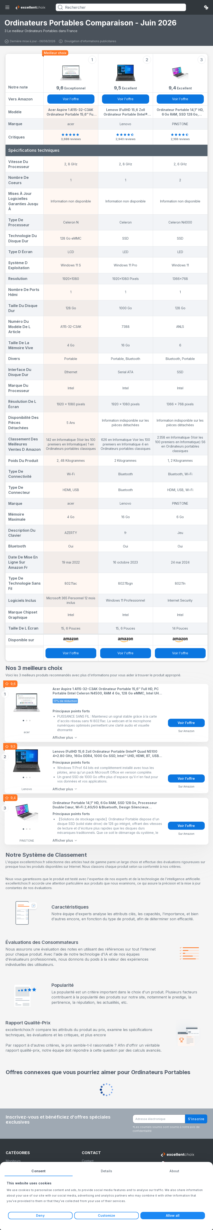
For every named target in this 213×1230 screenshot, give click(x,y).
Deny (40, 1215)
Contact (88, 1159)
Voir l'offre (71, 99)
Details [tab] (106, 1171)
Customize (106, 1215)
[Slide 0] (23, 720)
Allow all (173, 1215)
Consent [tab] (38, 1171)
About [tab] (174, 1171)
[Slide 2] (30, 720)
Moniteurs (13, 1159)
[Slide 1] (26, 720)
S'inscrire (196, 1117)
